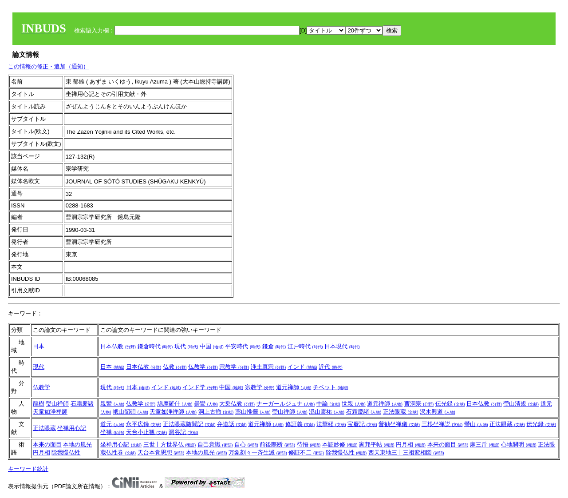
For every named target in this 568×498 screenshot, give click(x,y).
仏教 (175, 366)
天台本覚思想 (161, 452)
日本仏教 (118, 346)
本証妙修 (340, 444)
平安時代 (242, 346)
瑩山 (476, 424)
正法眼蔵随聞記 (189, 424)
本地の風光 (77, 444)
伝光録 (450, 403)
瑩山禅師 (57, 403)
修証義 (300, 424)
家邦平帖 (376, 444)
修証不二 (306, 452)
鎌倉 (274, 346)
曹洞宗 (419, 403)
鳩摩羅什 (175, 403)
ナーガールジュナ (285, 403)
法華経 (331, 424)
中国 (212, 346)
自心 (246, 444)
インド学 (200, 387)
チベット (330, 387)
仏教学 (203, 366)
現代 (186, 346)
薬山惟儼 (253, 411)
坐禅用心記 (71, 428)
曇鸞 (206, 403)
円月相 (41, 452)
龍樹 (38, 403)
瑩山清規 (521, 403)
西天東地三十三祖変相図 (406, 452)
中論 (328, 403)
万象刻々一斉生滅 (258, 452)
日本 (38, 346)
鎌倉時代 (155, 346)
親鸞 (112, 403)
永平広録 (144, 424)
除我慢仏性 (65, 452)
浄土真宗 (268, 366)
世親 (354, 403)
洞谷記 (183, 432)
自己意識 (215, 444)
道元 (112, 424)
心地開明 (518, 444)
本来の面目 (47, 444)
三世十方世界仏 (169, 444)
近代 (331, 366)
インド (302, 366)
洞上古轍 (216, 411)
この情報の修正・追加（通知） (48, 66)
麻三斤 (485, 444)
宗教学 (234, 366)
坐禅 (112, 432)
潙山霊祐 (326, 411)
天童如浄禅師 (50, 411)
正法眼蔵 (400, 411)
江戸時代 (305, 346)
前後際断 (277, 444)
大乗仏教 (237, 403)
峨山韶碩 (130, 411)
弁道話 (232, 424)
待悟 (309, 444)
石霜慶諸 (82, 403)
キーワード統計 (28, 469)
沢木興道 (437, 411)
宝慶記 (362, 424)
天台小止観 (146, 432)
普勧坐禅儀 (399, 424)
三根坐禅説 (442, 424)
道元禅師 (294, 387)
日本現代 (342, 346)
